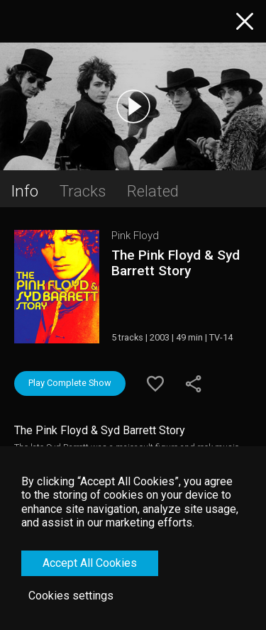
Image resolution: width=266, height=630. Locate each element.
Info (24, 191)
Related (153, 191)
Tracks (83, 191)
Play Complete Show (69, 382)
